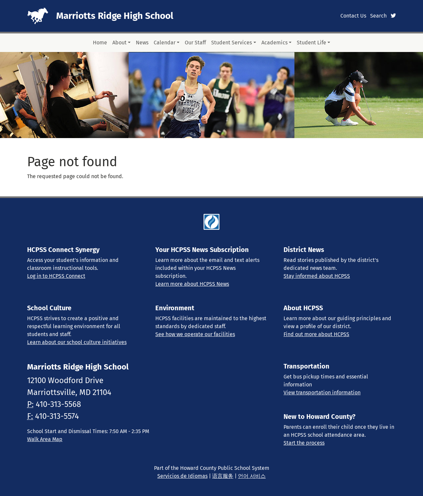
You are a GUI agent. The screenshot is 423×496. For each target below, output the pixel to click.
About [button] (119, 42)
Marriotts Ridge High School (114, 15)
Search (378, 16)
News (142, 42)
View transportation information (322, 392)
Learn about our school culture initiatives (77, 342)
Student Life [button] (311, 42)
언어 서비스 (252, 476)
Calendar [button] (164, 42)
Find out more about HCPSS (316, 334)
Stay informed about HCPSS (317, 276)
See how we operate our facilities (195, 334)
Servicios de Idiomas (182, 476)
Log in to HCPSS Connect (56, 276)
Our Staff (195, 42)
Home (100, 42)
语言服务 (222, 476)
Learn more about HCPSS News (192, 284)
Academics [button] (274, 42)
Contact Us (353, 16)
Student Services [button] (231, 42)
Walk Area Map (44, 439)
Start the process (304, 443)
